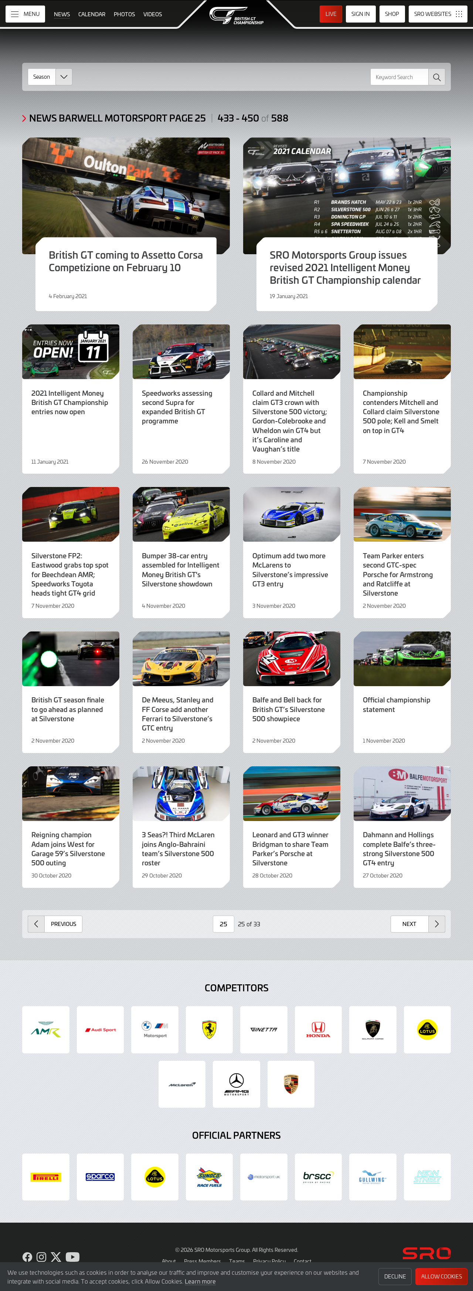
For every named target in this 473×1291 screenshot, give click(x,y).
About (169, 1261)
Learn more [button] (200, 1281)
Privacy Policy (269, 1261)
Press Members (202, 1261)
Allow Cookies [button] (441, 1276)
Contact (303, 1261)
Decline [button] (395, 1276)
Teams (237, 1261)
